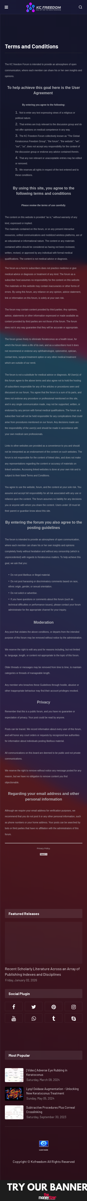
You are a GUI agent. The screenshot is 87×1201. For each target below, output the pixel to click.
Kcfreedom (39, 1162)
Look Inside (43, 1150)
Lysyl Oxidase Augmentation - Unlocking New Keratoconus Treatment (52, 1091)
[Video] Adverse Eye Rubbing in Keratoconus (46, 1072)
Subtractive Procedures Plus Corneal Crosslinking (50, 1110)
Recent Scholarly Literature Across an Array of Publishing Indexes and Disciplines (42, 971)
